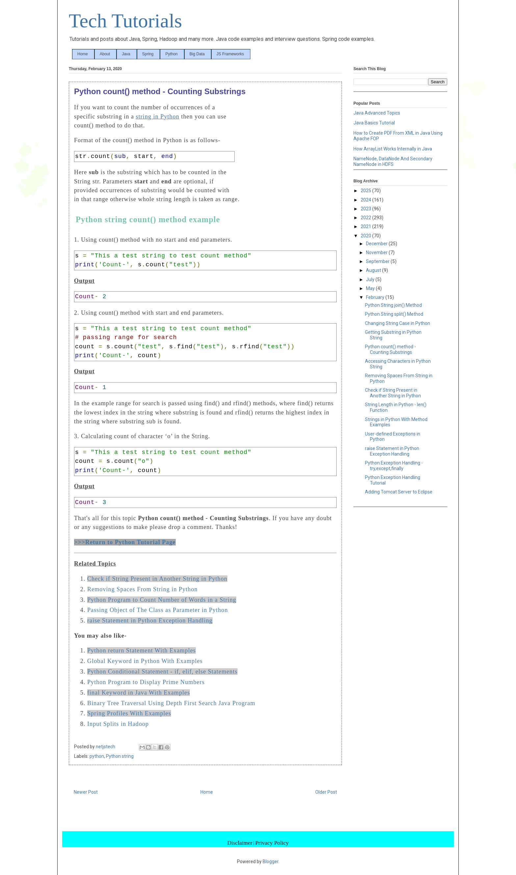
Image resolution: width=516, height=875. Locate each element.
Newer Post (86, 792)
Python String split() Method (394, 314)
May (371, 288)
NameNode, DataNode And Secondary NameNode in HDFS (392, 161)
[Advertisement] (287, 147)
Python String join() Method (393, 305)
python (97, 756)
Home (82, 54)
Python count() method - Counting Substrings (390, 349)
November (377, 252)
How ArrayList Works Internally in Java (392, 148)
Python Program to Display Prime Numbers (146, 682)
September (378, 261)
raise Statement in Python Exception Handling (150, 620)
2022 (366, 217)
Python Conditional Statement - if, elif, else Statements (162, 671)
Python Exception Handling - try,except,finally (394, 465)
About (105, 54)
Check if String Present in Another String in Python (157, 578)
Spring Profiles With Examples (129, 713)
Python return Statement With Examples (141, 650)
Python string (120, 756)
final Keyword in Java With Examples (138, 692)
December (377, 243)
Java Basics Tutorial (374, 122)
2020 (366, 235)
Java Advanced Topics (376, 113)
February (375, 297)
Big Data (197, 54)
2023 (366, 208)
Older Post (326, 792)
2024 (366, 199)
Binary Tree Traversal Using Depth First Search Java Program (171, 703)
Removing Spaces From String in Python (142, 589)
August (374, 270)
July (370, 279)
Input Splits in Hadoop (118, 724)
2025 (366, 190)
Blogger (270, 861)
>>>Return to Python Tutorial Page (125, 542)
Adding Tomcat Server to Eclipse (398, 491)
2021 (366, 226)
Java (126, 54)
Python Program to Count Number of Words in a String (161, 600)
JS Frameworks (230, 54)
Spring (148, 54)
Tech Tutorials (125, 21)
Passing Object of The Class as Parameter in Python (157, 610)
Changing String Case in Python (397, 323)
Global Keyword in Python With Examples (145, 661)
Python (171, 54)
